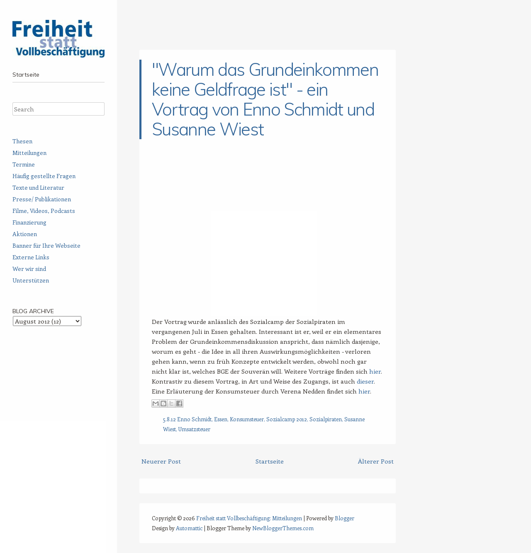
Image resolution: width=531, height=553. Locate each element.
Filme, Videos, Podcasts (43, 211)
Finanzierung (29, 222)
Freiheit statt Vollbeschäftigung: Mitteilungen (249, 518)
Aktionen (24, 234)
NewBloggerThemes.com (283, 527)
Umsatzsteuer (194, 428)
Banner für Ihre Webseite (46, 245)
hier (375, 371)
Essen (220, 419)
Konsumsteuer (247, 419)
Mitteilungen (29, 153)
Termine (23, 164)
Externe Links (30, 257)
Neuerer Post (161, 461)
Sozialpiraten (325, 419)
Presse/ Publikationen (41, 199)
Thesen (22, 141)
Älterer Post (376, 461)
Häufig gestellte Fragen (44, 176)
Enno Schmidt (194, 419)
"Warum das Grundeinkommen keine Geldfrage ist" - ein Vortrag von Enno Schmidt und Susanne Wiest (265, 99)
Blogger (344, 518)
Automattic (189, 527)
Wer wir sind (29, 269)
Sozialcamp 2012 (286, 419)
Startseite (25, 74)
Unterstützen (30, 280)
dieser (365, 381)
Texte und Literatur (38, 187)
